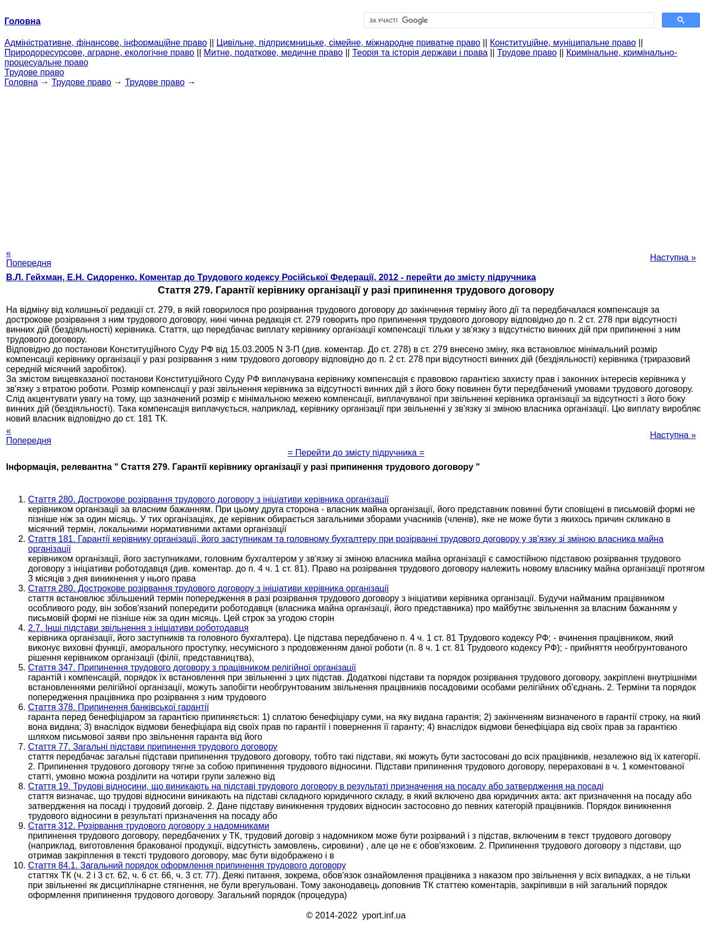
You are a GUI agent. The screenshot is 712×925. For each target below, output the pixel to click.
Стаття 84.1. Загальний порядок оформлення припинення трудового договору (187, 865)
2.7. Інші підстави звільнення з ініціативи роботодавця (138, 628)
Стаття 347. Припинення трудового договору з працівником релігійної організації (192, 667)
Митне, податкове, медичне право (273, 52)
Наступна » (673, 257)
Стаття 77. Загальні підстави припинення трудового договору (153, 746)
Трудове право (527, 52)
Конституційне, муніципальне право (563, 42)
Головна (21, 82)
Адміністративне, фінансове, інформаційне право (105, 42)
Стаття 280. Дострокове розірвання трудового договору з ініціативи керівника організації (208, 499)
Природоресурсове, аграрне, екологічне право (99, 52)
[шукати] (508, 20)
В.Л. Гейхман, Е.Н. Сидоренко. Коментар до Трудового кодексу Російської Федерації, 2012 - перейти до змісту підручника (271, 277)
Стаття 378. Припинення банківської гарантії (118, 707)
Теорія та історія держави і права (420, 52)
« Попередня (28, 258)
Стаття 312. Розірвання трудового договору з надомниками (148, 825)
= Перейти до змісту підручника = (356, 452)
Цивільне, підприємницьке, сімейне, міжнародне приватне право (349, 42)
